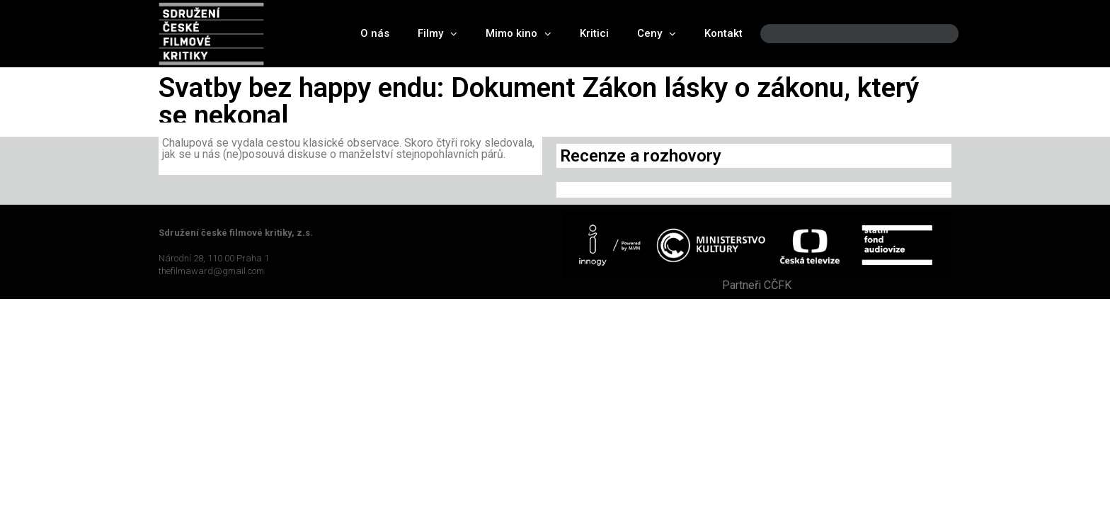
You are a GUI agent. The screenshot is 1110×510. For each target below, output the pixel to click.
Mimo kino (518, 33)
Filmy (437, 33)
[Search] (936, 33)
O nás (374, 33)
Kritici (594, 33)
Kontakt (723, 33)
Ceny (656, 33)
